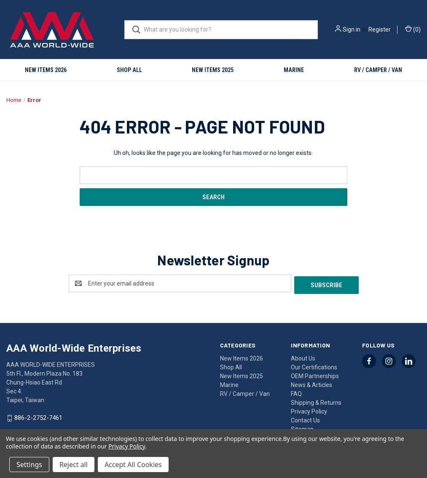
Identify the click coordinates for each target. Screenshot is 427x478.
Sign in (351, 29)
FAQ (296, 392)
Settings (29, 464)
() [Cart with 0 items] (413, 29)
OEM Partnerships (315, 374)
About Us (303, 356)
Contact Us (305, 418)
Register (379, 29)
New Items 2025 (213, 70)
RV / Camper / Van (378, 70)
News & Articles (311, 383)
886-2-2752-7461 (38, 416)
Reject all (73, 464)
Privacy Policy (309, 409)
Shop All (129, 70)
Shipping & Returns (316, 401)
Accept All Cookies (133, 464)
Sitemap (302, 427)
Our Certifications (314, 365)
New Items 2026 (46, 70)
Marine (294, 70)
